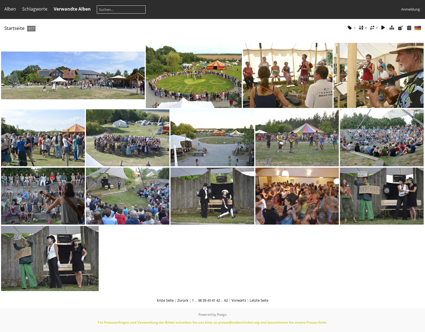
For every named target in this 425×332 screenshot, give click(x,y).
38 (200, 300)
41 (213, 300)
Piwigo (222, 314)
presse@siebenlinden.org (238, 322)
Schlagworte (34, 9)
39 (204, 300)
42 (218, 300)
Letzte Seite (259, 300)
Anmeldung (410, 9)
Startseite (14, 28)
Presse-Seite (316, 322)
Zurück (182, 300)
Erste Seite (165, 300)
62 (226, 300)
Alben (10, 9)
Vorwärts (238, 300)
